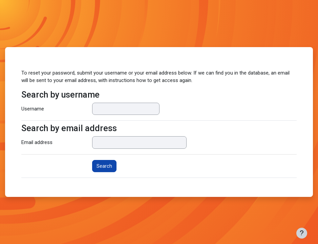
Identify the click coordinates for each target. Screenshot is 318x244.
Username (32, 109)
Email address (36, 142)
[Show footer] (301, 233)
